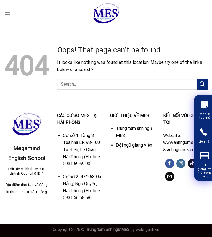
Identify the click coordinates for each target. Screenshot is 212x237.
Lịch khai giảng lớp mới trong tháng (204, 171)
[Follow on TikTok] (192, 163)
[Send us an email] (169, 176)
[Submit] (202, 84)
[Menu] (7, 14)
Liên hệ (203, 141)
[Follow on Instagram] (181, 163)
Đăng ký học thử (204, 115)
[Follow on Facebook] (169, 163)
